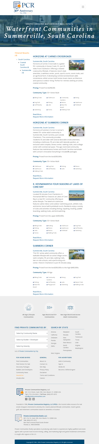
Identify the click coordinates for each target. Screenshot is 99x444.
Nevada (65, 335)
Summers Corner (43, 245)
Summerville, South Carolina (43, 61)
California (54, 335)
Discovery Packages (22, 367)
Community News (22, 372)
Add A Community (64, 361)
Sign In (60, 364)
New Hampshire (66, 339)
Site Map (43, 367)
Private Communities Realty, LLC (35, 416)
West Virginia (55, 353)
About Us (43, 361)
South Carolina (24, 59)
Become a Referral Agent (66, 370)
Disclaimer (43, 372)
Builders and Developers (24, 370)
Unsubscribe (20, 378)
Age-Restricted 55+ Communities (49, 310)
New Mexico (67, 342)
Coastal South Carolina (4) (24, 64)
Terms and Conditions (47, 375)
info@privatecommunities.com (35, 396)
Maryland (66, 332)
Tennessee (78, 337)
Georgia (53, 343)
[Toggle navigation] (83, 7)
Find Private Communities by (30, 327)
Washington (79, 348)
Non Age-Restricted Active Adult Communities (70, 310)
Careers (42, 378)
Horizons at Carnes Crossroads (52, 56)
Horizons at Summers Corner (50, 122)
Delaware (54, 338)
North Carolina (65, 346)
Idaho (53, 346)
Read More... (37, 114)
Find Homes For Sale (23, 364)
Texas (77, 340)
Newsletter (20, 375)
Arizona (53, 332)
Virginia (77, 345)
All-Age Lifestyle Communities (28, 310)
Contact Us (43, 364)
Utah (76, 342)
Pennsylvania (67, 350)
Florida (53, 340)
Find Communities (22, 361)
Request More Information (43, 117)
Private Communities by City (28, 351)
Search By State (59, 327)
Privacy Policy (44, 370)
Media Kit (61, 367)
